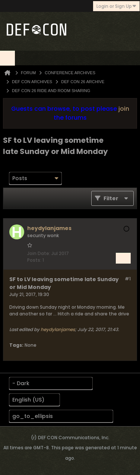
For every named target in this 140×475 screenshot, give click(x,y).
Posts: (34, 260)
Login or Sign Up (116, 6)
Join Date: (38, 253)
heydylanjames (58, 329)
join (123, 108)
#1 (128, 279)
